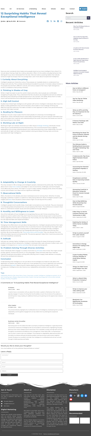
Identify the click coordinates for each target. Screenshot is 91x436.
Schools (53, 9)
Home (3, 9)
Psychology (42, 276)
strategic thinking (42, 125)
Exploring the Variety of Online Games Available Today (80, 223)
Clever (25, 274)
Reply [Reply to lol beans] (18, 288)
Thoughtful (14, 277)
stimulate (40, 250)
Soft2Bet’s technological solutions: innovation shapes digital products (81, 72)
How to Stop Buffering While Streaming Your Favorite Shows (80, 202)
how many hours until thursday (33, 231)
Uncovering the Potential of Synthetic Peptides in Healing (80, 168)
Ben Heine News (18, 274)
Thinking (7, 277)
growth (13, 264)
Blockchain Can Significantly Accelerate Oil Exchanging (80, 301)
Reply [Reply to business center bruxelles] (17, 322)
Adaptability (4, 274)
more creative (16, 186)
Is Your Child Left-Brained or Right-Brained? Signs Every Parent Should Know (81, 60)
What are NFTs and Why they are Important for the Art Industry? (81, 111)
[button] (61, 21)
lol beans (11, 286)
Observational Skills (22, 276)
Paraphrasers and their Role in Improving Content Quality (81, 179)
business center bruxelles (16, 320)
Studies (3, 277)
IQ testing (6, 276)
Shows (44, 9)
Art (11, 9)
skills (53, 276)
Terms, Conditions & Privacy (51, 433)
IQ (58, 274)
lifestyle (15, 276)
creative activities (22, 244)
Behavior (10, 274)
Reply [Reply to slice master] (19, 306)
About (63, 9)
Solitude (57, 276)
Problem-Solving (33, 276)
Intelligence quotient (51, 274)
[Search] (88, 18)
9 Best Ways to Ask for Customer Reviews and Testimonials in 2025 (80, 213)
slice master (12, 304)
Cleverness (30, 274)
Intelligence (42, 274)
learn (10, 199)
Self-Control (48, 276)
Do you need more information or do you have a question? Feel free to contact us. (11, 395)
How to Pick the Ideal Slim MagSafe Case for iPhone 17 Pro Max (80, 38)
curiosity (36, 274)
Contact (72, 9)
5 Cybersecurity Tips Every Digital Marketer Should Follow (81, 157)
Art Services (20, 9)
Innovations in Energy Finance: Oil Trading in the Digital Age (81, 245)
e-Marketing (33, 9)
